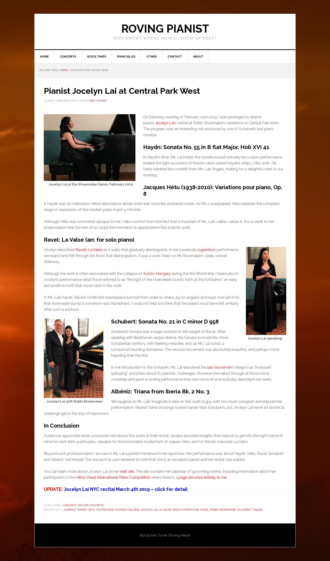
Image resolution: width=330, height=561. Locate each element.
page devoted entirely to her (202, 477)
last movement (220, 367)
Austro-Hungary (156, 273)
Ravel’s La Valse (88, 250)
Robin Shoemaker (223, 509)
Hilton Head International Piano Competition (113, 477)
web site (127, 471)
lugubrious (207, 250)
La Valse (165, 509)
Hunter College (127, 509)
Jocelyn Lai (164, 123)
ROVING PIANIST (165, 28)
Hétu (91, 509)
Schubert (244, 509)
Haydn (81, 509)
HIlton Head (105, 509)
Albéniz (70, 509)
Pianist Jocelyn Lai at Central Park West (122, 91)
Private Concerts (91, 505)
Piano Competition (185, 509)
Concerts (70, 505)
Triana (258, 509)
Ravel (204, 509)
